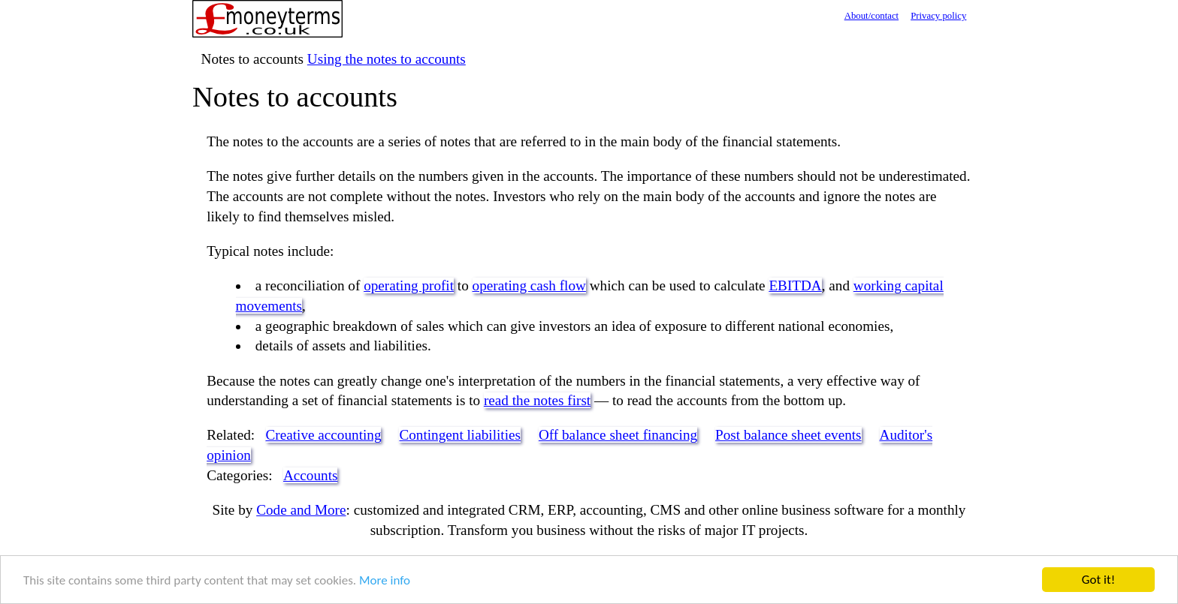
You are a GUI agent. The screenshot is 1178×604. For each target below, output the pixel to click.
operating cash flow (529, 285)
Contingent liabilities (459, 435)
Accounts (310, 475)
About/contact (871, 16)
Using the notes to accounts (386, 59)
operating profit (409, 285)
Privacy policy (938, 16)
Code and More (301, 510)
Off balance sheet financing (618, 435)
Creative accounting (324, 435)
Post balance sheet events (788, 435)
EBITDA (795, 285)
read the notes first (537, 400)
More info (384, 580)
